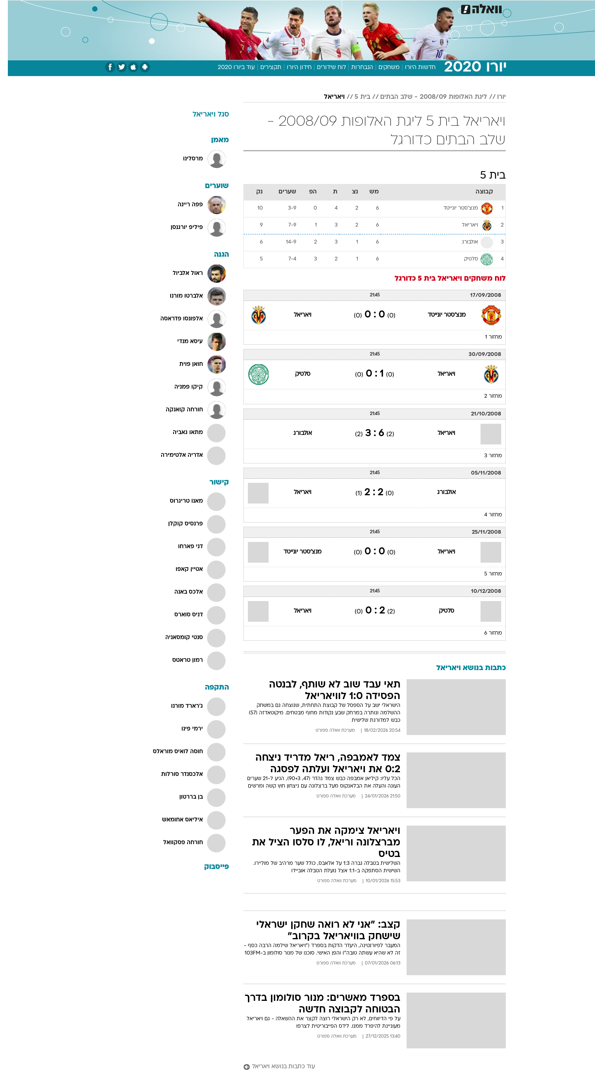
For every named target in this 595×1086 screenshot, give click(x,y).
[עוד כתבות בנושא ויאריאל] (367, 1067)
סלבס (362, 8)
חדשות (443, 8)
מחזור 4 (485, 515)
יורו (493, 97)
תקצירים (263, 67)
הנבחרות (354, 67)
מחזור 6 (485, 633)
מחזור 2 (485, 396)
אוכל (318, 8)
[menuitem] (438, 8)
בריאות (292, 8)
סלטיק (294, 374)
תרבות (388, 8)
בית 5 (354, 97)
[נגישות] (11, 8)
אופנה (203, 8)
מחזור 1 (485, 337)
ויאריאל (326, 97)
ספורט (415, 8)
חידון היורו (291, 67)
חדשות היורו (412, 67)
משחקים (381, 67)
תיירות (264, 8)
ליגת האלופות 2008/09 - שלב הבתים (425, 97)
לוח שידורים (323, 67)
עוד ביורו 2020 (228, 67)
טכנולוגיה (233, 8)
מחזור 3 (485, 455)
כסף (339, 8)
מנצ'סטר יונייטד (439, 315)
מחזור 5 (485, 574)
